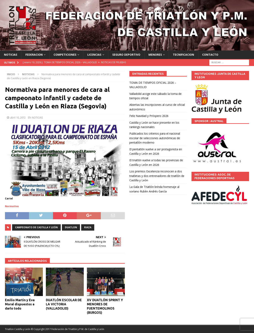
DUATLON (71, 227)
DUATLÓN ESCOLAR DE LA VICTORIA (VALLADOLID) (64, 304)
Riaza (87, 227)
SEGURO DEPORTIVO (126, 54)
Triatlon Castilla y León (17, 329)
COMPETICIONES (65, 54)
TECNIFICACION (183, 54)
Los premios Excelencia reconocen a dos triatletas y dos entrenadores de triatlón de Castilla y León (156, 175)
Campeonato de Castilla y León (36, 227)
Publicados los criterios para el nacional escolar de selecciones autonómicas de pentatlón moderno (154, 138)
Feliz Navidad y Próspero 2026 (148, 116)
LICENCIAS (94, 54)
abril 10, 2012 (18, 117)
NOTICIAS (10, 54)
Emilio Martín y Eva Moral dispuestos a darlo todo (20, 304)
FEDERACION (34, 54)
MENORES (155, 54)
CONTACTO (210, 54)
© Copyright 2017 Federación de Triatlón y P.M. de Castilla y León (67, 329)
